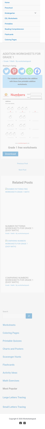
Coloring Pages (11, 40)
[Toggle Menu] (35, 13)
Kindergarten (10, 13)
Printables (9, 24)
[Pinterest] (24, 423)
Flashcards (9, 34)
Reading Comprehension (14, 29)
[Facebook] (20, 423)
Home (7, 2)
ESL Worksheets (11, 18)
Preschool (9, 8)
